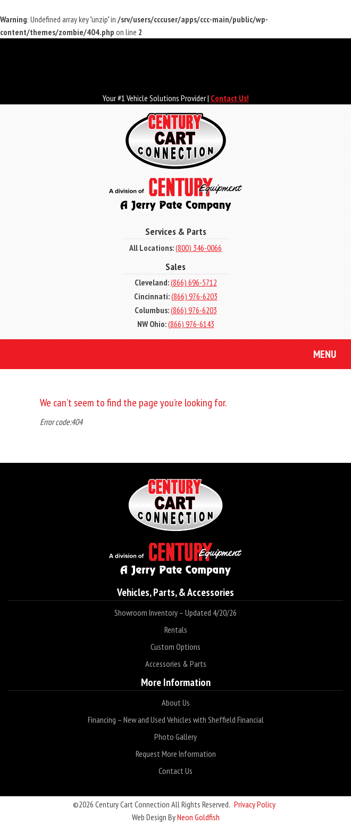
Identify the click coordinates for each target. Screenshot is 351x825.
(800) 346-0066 (199, 247)
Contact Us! (230, 98)
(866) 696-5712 (194, 282)
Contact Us (175, 770)
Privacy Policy (254, 804)
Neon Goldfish (198, 817)
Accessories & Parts (175, 663)
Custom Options (175, 646)
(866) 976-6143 (191, 323)
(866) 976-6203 (194, 296)
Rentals (175, 629)
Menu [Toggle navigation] (316, 355)
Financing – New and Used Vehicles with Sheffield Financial (176, 719)
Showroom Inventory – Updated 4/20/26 (175, 612)
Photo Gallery (175, 736)
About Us (176, 702)
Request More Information (176, 753)
